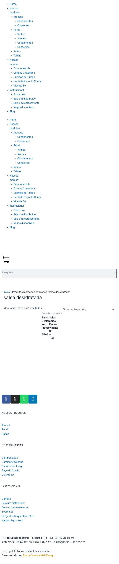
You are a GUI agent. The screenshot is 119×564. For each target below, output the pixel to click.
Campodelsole (22, 68)
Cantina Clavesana (24, 72)
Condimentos (25, 21)
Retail (17, 29)
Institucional (17, 90)
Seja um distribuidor (25, 98)
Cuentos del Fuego (24, 77)
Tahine (17, 55)
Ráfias (17, 51)
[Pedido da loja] (88, 309)
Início (7, 292)
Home (13, 4)
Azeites (21, 38)
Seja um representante (27, 103)
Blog (12, 111)
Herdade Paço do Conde (28, 81)
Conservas (23, 25)
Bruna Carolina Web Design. (39, 555)
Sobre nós (19, 94)
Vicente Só (20, 85)
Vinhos (21, 34)
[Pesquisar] (116, 273)
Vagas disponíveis (24, 107)
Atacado (18, 16)
